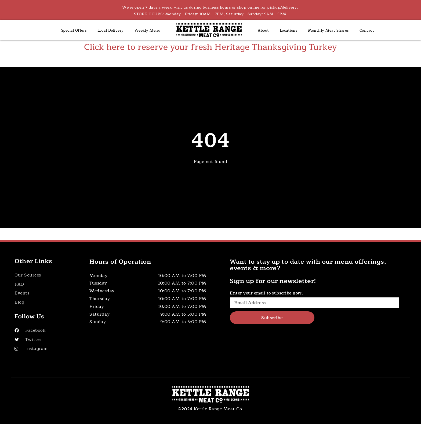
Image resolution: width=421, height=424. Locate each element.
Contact (367, 30)
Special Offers (74, 30)
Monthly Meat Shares (328, 30)
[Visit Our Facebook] (46, 330)
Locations (288, 30)
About (263, 30)
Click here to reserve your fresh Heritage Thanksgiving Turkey (210, 47)
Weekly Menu (148, 30)
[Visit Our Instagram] (46, 349)
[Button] (46, 275)
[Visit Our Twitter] (46, 340)
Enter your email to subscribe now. (266, 293)
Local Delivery (110, 30)
